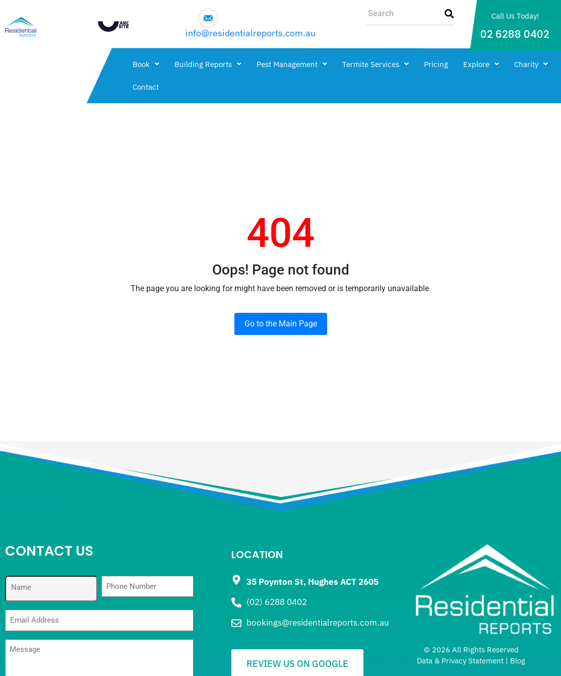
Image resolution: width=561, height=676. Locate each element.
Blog (517, 660)
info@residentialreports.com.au (250, 33)
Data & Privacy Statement (460, 660)
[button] (146, 64)
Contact (146, 87)
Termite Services (375, 64)
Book (146, 64)
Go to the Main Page (280, 323)
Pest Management (292, 64)
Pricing (436, 64)
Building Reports (207, 64)
